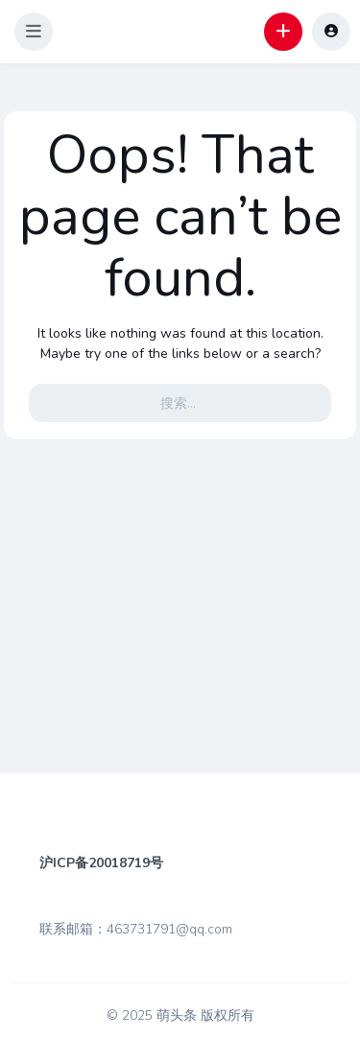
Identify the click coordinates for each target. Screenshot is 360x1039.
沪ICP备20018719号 (101, 863)
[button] (33, 31)
